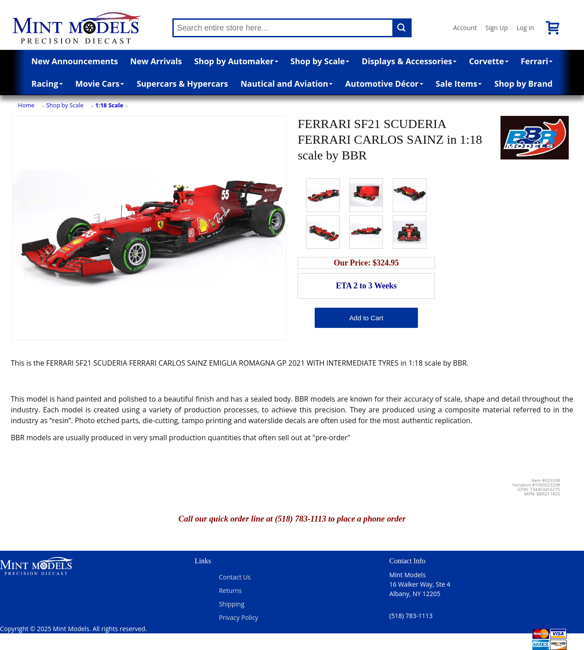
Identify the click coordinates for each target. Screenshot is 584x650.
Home (26, 105)
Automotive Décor (384, 83)
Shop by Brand (523, 83)
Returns (230, 590)
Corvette (489, 61)
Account (465, 27)
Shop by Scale (319, 61)
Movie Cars (99, 83)
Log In (525, 27)
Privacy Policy (238, 617)
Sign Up (496, 27)
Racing (47, 83)
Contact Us (235, 577)
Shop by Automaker (236, 61)
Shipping (232, 604)
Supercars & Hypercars (182, 83)
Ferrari (537, 61)
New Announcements (74, 61)
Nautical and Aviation (287, 83)
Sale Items (459, 83)
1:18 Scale (109, 105)
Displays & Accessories (409, 61)
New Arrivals (156, 61)
